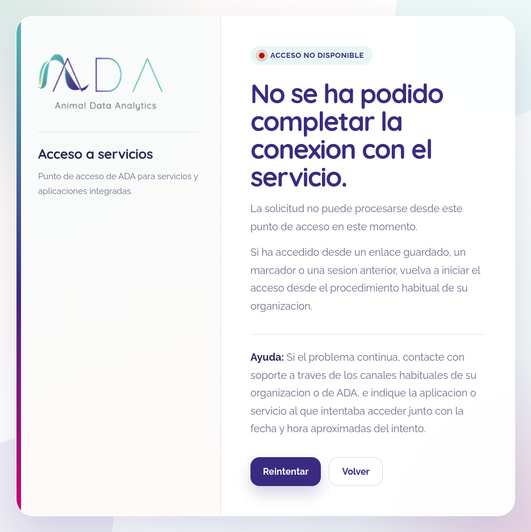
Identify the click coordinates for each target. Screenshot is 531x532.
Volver (355, 471)
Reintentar (285, 471)
